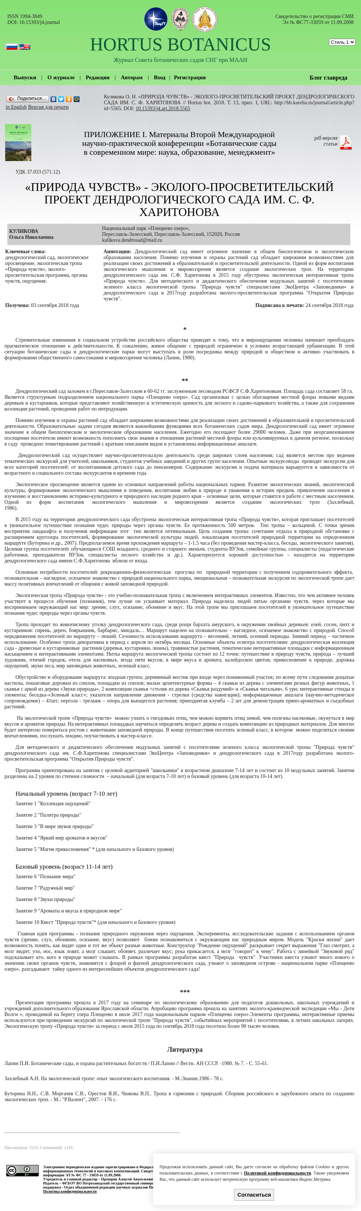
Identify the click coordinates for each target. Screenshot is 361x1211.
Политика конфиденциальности (70, 1191)
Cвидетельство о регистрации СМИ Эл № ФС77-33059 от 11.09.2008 (315, 19)
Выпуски (25, 77)
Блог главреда (328, 77)
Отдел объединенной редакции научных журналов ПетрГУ (113, 1187)
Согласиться (254, 1195)
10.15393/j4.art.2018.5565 (163, 108)
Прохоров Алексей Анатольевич (128, 1179)
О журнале (61, 77)
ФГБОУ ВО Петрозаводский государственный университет (111, 1183)
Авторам (132, 77)
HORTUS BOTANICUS (180, 44)
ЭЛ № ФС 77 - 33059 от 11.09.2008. (93, 1175)
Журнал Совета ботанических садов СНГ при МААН (181, 60)
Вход (159, 77)
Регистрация (190, 77)
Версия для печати (48, 107)
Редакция (98, 77)
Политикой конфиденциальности (277, 1173)
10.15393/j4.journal (39, 22)
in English (16, 107)
